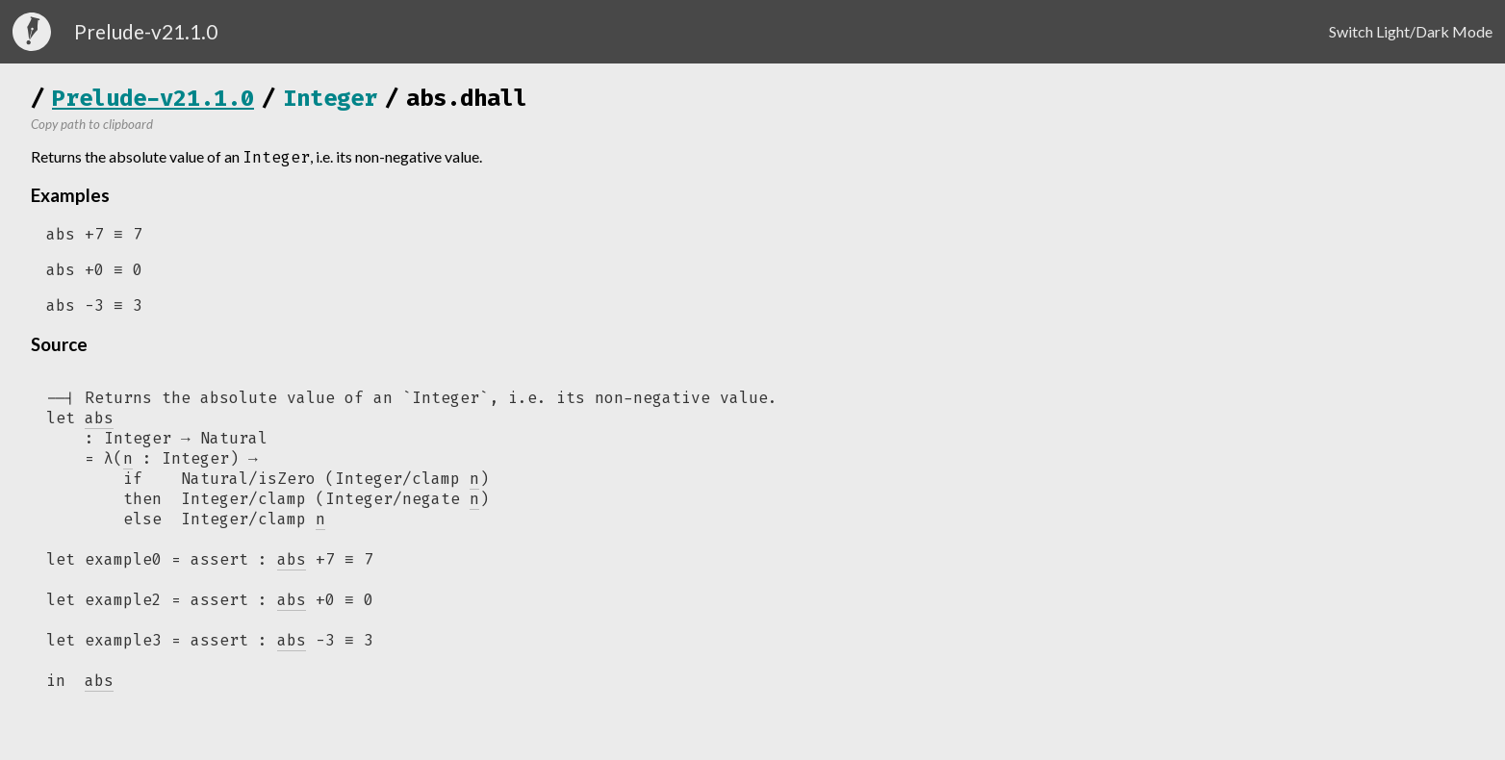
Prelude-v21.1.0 (153, 98)
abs (291, 565)
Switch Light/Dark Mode (1410, 31)
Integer (330, 98)
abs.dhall (466, 98)
